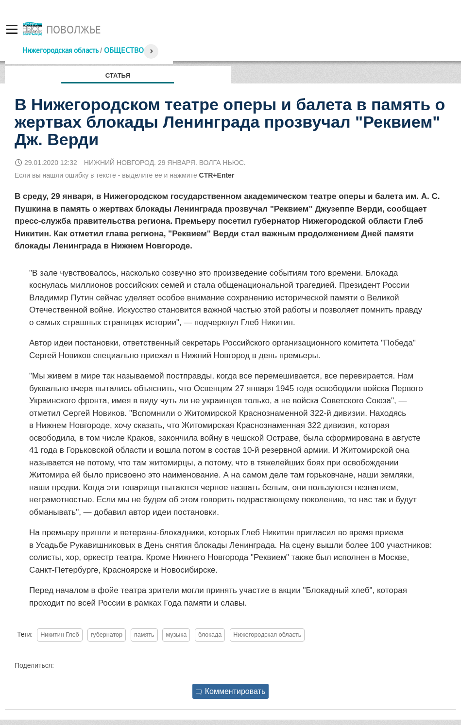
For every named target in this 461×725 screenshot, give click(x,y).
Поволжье (73, 29)
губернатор (106, 634)
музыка (176, 634)
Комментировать (231, 691)
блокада (210, 634)
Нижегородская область (60, 50)
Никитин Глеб (59, 634)
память (144, 634)
